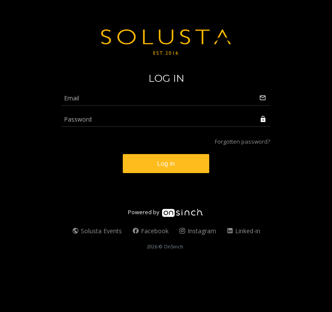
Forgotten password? (242, 141)
